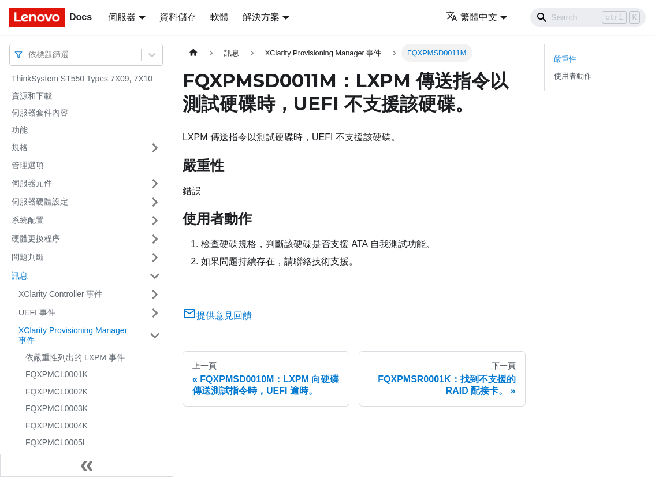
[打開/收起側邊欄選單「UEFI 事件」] (155, 313)
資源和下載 (32, 95)
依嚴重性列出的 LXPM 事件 (75, 357)
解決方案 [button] (261, 17)
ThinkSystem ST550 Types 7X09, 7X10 (82, 78)
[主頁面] (193, 53)
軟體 (219, 17)
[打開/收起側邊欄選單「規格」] (155, 148)
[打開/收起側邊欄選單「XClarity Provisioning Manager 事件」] (155, 335)
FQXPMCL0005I (55, 442)
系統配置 (28, 220)
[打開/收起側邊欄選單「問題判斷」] (155, 257)
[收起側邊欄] (86, 465)
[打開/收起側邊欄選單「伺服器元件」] (155, 183)
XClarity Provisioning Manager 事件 (72, 335)
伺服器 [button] (122, 17)
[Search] (588, 17)
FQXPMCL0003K (56, 408)
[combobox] (29, 54)
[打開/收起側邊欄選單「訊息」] (155, 276)
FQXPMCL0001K (56, 374)
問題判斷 (28, 257)
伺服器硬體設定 (40, 201)
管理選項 (28, 165)
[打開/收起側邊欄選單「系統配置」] (155, 220)
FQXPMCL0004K (56, 425)
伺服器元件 (32, 183)
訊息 (20, 275)
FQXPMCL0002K (56, 391)
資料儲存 (177, 17)
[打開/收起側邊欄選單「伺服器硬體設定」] (155, 202)
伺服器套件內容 (40, 112)
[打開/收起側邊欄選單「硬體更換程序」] (155, 239)
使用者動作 (572, 76)
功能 (20, 130)
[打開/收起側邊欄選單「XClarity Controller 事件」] (155, 294)
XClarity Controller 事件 (60, 294)
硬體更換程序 (36, 238)
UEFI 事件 (36, 312)
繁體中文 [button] (471, 17)
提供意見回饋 (217, 316)
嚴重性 (565, 59)
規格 (20, 147)
